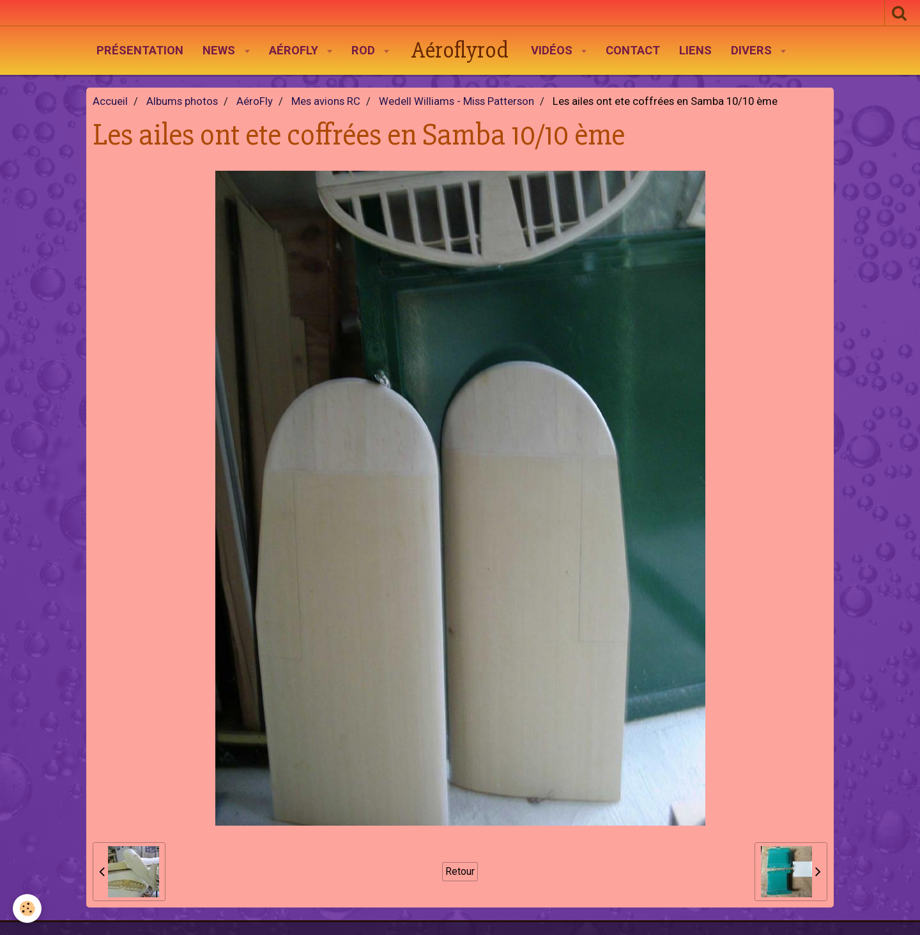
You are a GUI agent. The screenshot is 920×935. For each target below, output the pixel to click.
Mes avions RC (325, 101)
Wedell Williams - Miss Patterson (456, 101)
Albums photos (182, 101)
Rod (364, 50)
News (220, 50)
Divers (753, 50)
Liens (695, 50)
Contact (633, 50)
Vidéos (553, 50)
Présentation (139, 50)
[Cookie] (27, 908)
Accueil (110, 101)
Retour (460, 871)
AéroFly (295, 50)
